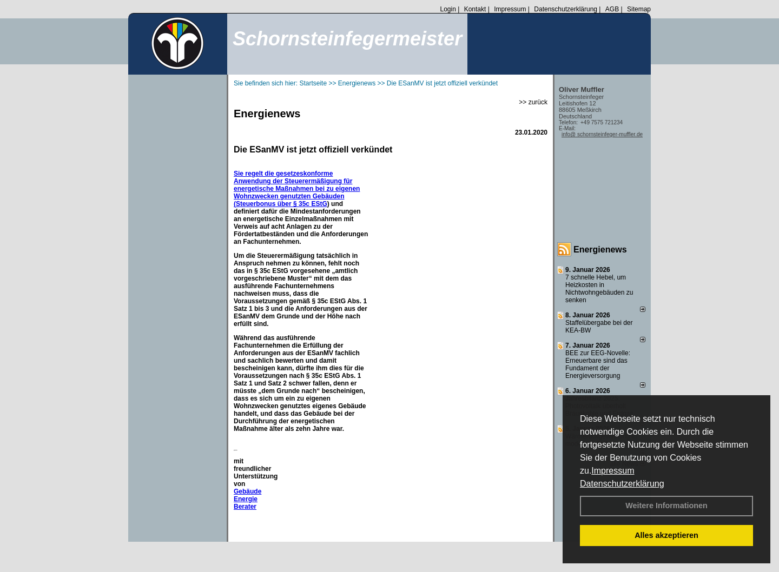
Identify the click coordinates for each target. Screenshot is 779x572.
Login (447, 9)
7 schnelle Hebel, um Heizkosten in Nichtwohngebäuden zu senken (599, 289)
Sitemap (639, 9)
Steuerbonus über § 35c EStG (281, 204)
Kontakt (475, 9)
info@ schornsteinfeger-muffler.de (602, 134)
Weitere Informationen (666, 505)
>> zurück (533, 102)
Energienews (600, 249)
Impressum (612, 470)
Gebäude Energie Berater (247, 499)
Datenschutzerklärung (622, 483)
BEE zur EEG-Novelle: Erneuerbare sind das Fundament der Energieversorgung (597, 364)
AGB (612, 9)
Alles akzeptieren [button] (666, 535)
